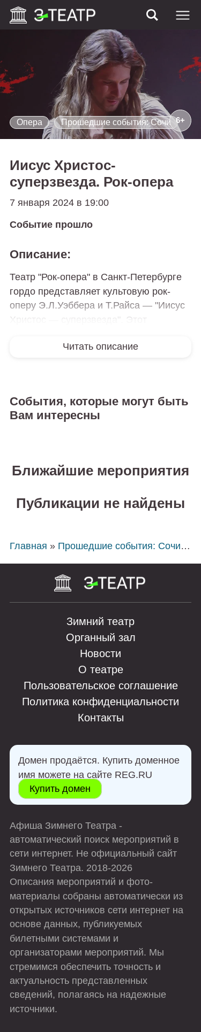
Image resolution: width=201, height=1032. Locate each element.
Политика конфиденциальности (100, 701)
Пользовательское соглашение (101, 685)
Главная (28, 546)
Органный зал (101, 637)
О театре (100, 669)
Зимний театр (100, 621)
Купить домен (60, 788)
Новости (100, 653)
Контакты (101, 717)
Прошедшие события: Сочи (116, 122)
